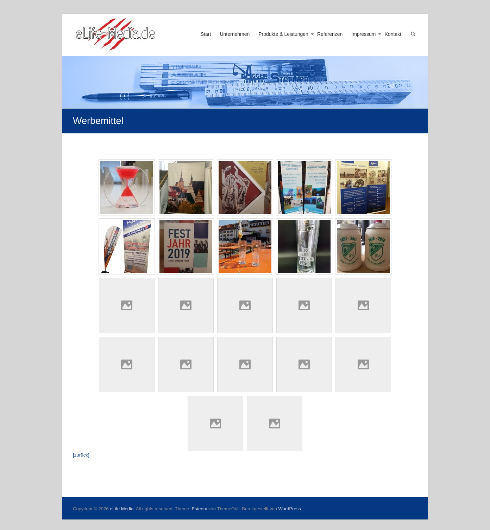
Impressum (363, 34)
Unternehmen (235, 34)
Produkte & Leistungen (283, 34)
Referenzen (330, 34)
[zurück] (81, 455)
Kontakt (393, 34)
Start (206, 34)
